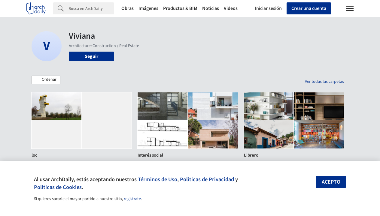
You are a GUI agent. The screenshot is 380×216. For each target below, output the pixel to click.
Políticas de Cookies (58, 187)
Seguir (91, 56)
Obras (127, 8)
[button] (46, 80)
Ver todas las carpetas (324, 82)
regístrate (132, 199)
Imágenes (148, 8)
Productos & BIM (180, 8)
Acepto (331, 182)
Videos (231, 8)
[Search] (91, 8)
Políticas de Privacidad (207, 179)
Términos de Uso (157, 179)
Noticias (210, 8)
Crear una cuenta (308, 8)
